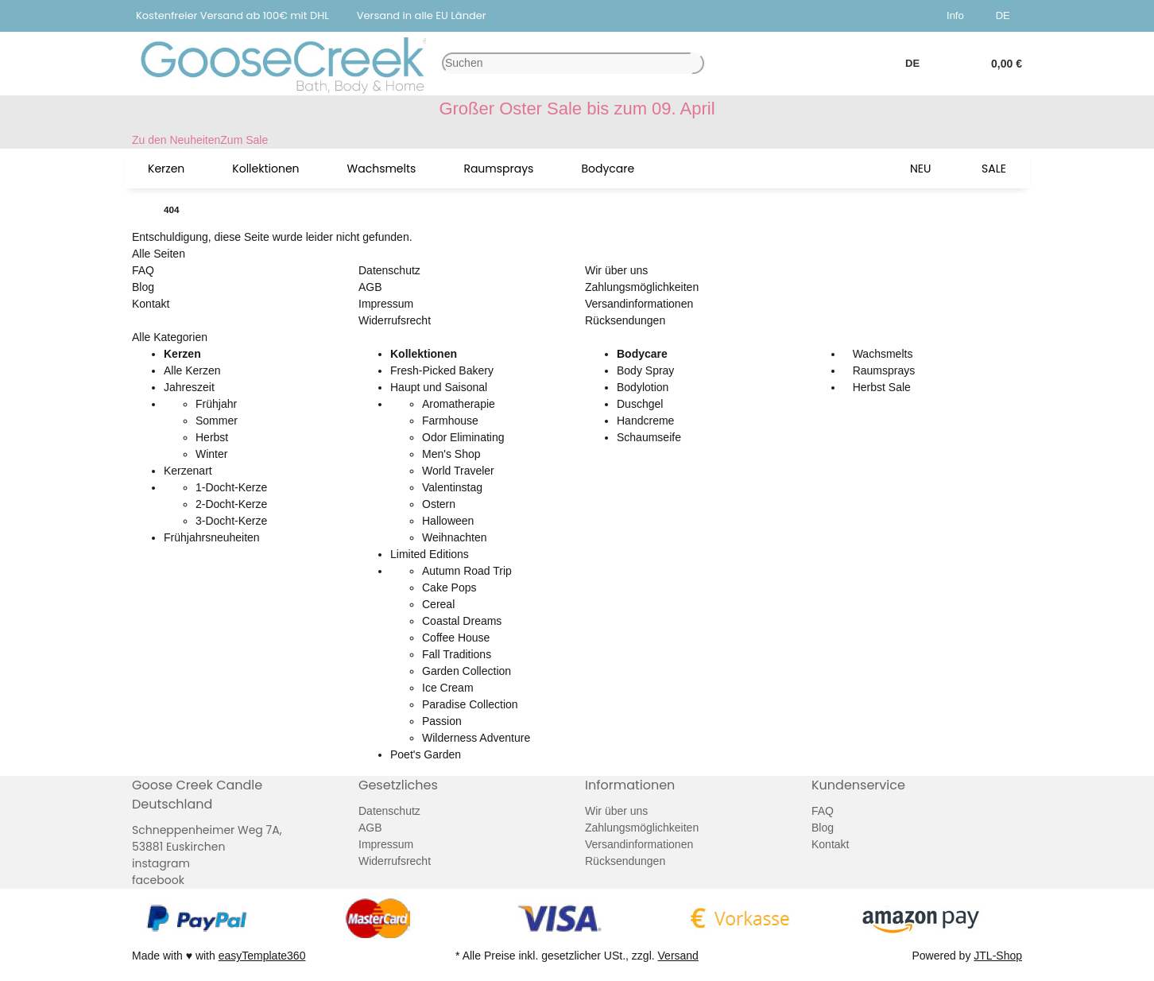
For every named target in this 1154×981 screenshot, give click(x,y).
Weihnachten (454, 537)
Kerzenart (188, 470)
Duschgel (640, 403)
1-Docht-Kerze (231, 487)
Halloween (448, 520)
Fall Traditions (456, 654)
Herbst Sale (880, 387)
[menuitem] (166, 168)
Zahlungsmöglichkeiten (642, 287)
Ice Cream (448, 687)
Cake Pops (449, 587)
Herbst (212, 437)
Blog (143, 287)
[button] (958, 16)
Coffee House (456, 637)
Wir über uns (616, 270)
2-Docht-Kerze (231, 504)
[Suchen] (566, 63)
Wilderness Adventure (476, 737)
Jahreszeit (189, 387)
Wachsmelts (881, 353)
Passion (442, 721)
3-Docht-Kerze (231, 520)
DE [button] (1006, 15)
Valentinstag (452, 487)
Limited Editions (429, 554)
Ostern (438, 504)
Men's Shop (451, 454)
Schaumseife (649, 437)
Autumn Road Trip (467, 570)
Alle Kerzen (192, 370)
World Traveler (458, 470)
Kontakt (150, 303)
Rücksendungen (625, 320)
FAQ (143, 270)
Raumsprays (882, 370)
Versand (678, 955)
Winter (211, 454)
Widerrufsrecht (394, 320)
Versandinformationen (639, 303)
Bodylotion (642, 387)
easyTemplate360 (262, 955)
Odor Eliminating (463, 437)
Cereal (438, 604)
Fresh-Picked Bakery (442, 370)
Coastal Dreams (461, 621)
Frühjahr (216, 403)
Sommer (217, 420)
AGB (370, 287)
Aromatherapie (458, 403)
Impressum (385, 303)
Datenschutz (389, 270)
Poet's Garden (425, 754)
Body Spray (645, 370)
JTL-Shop (998, 955)
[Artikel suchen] (697, 63)
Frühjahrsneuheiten (212, 537)
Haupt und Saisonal (438, 387)
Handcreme (645, 420)
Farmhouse (450, 420)
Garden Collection (466, 671)
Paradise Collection (470, 704)
